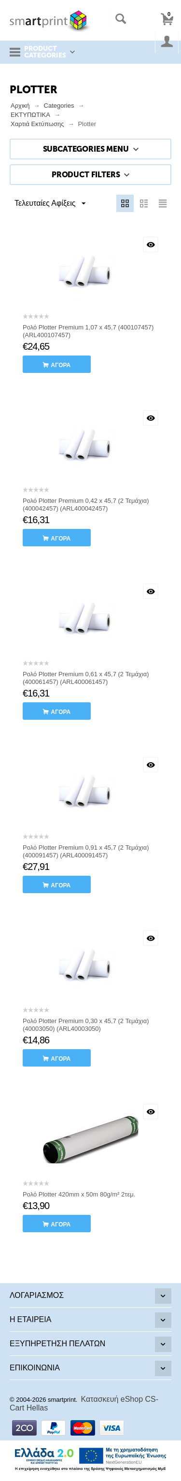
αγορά (60, 365)
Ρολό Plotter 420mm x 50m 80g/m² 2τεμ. (79, 1194)
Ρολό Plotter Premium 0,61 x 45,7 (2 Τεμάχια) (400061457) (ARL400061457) (86, 677)
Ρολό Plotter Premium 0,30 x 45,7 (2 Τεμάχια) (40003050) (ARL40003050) (86, 1024)
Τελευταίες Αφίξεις (49, 204)
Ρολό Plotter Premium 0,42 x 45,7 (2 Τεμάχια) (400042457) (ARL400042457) (86, 504)
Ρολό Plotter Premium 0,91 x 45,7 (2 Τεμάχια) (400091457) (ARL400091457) (86, 851)
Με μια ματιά (150, 244)
